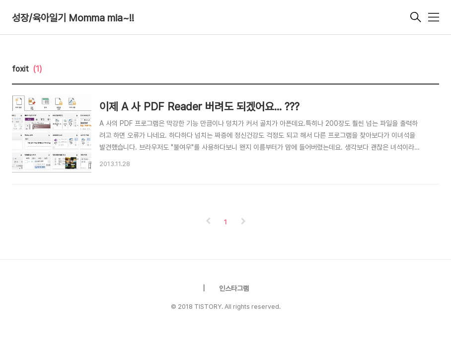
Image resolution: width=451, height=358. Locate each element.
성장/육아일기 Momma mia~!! (73, 18)
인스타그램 (234, 288)
